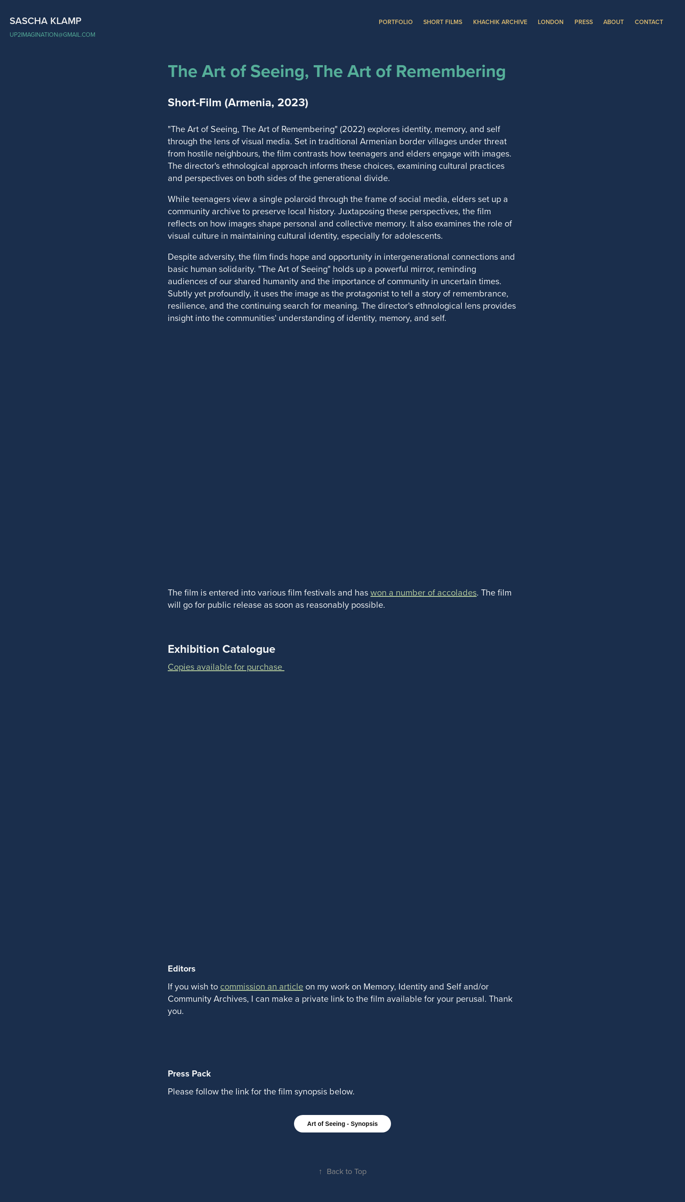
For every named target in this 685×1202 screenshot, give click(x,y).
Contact (649, 21)
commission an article (261, 986)
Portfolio (396, 21)
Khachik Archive (500, 21)
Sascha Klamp (45, 21)
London (551, 21)
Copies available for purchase (226, 666)
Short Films (442, 21)
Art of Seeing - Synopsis (342, 1123)
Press (583, 21)
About (613, 21)
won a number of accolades (423, 592)
